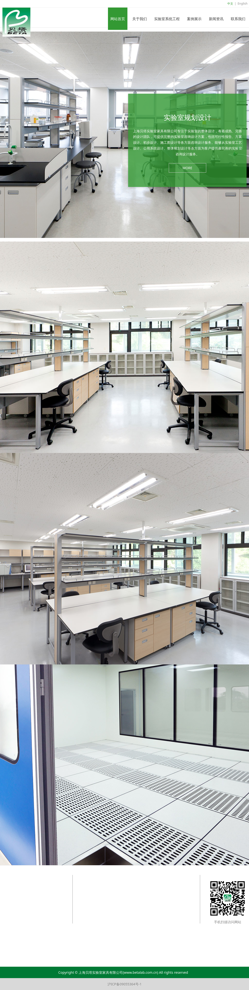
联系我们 (238, 18)
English (243, 3)
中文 (230, 3)
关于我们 (139, 18)
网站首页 (117, 18)
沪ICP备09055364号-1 (124, 984)
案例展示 (194, 18)
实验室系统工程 (167, 18)
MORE (187, 168)
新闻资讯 (216, 18)
